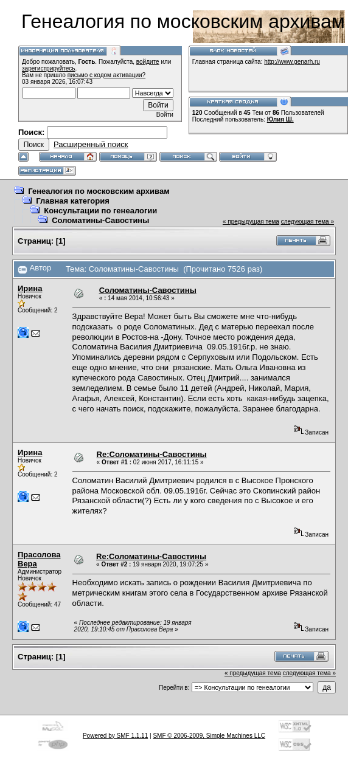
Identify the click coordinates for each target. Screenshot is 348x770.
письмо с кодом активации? (107, 75)
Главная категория (73, 200)
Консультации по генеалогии (100, 210)
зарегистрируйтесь (48, 68)
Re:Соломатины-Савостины (152, 454)
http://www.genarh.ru (292, 61)
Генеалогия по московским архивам (99, 191)
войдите (147, 61)
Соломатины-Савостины (100, 220)
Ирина (30, 288)
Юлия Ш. (280, 119)
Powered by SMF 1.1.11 (115, 735)
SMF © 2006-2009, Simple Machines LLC (209, 735)
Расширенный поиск (91, 144)
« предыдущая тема (251, 221)
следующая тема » (307, 221)
